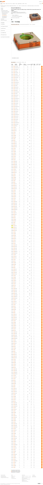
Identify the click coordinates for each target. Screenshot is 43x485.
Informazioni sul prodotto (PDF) (15, 17)
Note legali (16, 483)
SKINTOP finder (3, 28)
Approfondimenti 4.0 (24, 480)
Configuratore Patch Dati (4, 26)
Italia (40, 1)
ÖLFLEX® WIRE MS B (4, 17)
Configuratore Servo (4, 34)
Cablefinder (3, 24)
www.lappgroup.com (4, 483)
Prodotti (2, 8)
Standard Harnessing (3, 476)
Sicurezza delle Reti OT (24, 478)
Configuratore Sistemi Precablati (4, 477)
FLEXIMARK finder (3, 32)
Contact (7, 483)
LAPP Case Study (13, 476)
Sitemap (9, 483)
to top (42, 483)
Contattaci (34, 476)
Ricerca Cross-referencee (4, 20)
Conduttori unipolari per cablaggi (5, 11)
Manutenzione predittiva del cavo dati (26, 477)
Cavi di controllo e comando (4, 10)
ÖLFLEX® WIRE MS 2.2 (4, 16)
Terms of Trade (11, 483)
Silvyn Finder (3, 30)
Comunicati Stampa (13, 478)
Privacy (13, 483)
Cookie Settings (18, 483)
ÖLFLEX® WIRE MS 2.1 (4, 15)
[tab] (15, 24)
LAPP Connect (13, 477)
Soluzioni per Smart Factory (25, 481)
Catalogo (2, 9)
